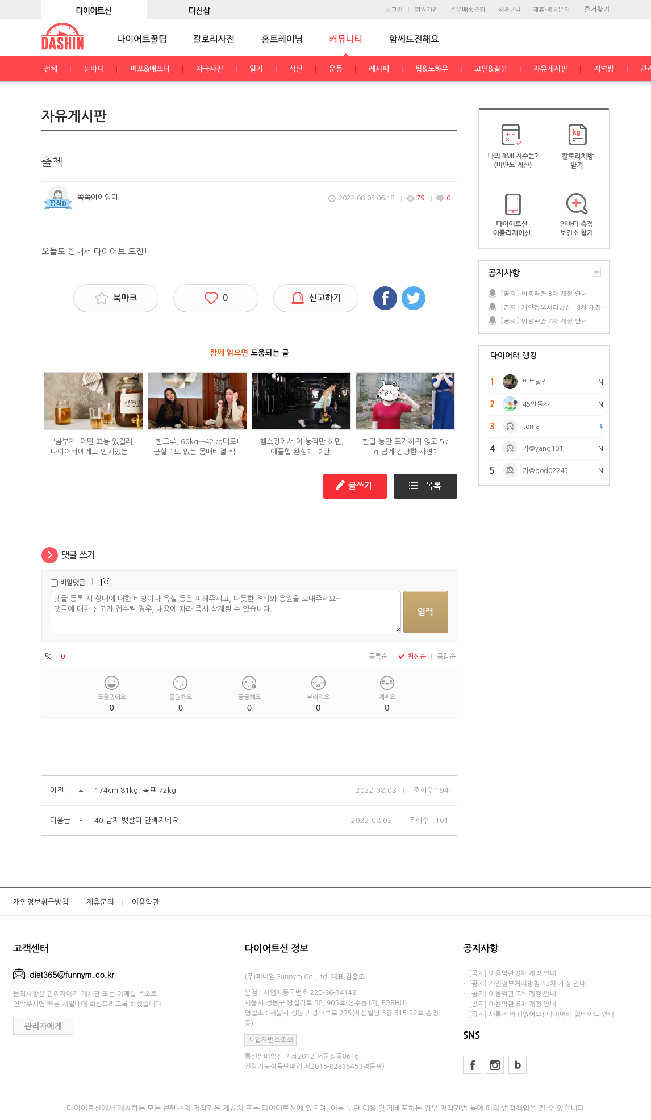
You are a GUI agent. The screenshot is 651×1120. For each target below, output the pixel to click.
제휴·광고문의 (551, 10)
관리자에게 (43, 1026)
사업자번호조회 (270, 1040)
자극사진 (209, 69)
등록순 (378, 656)
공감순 (446, 656)
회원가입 (426, 10)
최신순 (412, 656)
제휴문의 (100, 902)
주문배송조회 (467, 10)
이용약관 (146, 902)
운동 (336, 69)
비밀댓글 (72, 582)
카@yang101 (543, 448)
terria (531, 426)
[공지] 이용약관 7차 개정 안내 (543, 320)
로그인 (394, 10)
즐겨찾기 (597, 9)
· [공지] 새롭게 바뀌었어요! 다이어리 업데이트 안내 (538, 1014)
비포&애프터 (150, 69)
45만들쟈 (536, 404)
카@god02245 (545, 470)
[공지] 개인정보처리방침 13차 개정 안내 (554, 307)
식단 (296, 69)
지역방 (604, 69)
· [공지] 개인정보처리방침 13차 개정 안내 (524, 983)
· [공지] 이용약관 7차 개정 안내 (509, 994)
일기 (256, 69)
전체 (50, 69)
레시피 (379, 69)
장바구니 (508, 10)
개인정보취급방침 (41, 902)
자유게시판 (550, 69)
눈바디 (94, 69)
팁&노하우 (431, 69)
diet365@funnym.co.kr (63, 974)
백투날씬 (535, 382)
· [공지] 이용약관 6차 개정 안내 (509, 1004)
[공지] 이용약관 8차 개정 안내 (543, 293)
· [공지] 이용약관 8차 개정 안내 (509, 973)
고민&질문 (490, 69)
